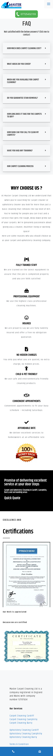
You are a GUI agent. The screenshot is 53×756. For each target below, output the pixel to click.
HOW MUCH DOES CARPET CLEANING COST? (24, 48)
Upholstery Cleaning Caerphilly (26, 733)
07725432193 (28, 14)
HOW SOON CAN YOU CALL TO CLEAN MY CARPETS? (23, 134)
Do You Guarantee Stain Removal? (22, 98)
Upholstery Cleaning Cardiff (24, 730)
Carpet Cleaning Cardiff (22, 716)
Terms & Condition (19, 744)
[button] (26, 48)
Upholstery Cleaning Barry (23, 737)
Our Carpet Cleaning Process (20, 166)
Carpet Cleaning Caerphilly (24, 719)
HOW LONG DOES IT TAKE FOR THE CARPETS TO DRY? (24, 115)
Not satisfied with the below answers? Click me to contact (26, 33)
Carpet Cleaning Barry (21, 723)
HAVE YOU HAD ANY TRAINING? (20, 150)
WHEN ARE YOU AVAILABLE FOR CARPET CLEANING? (23, 81)
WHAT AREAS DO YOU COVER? (19, 64)
